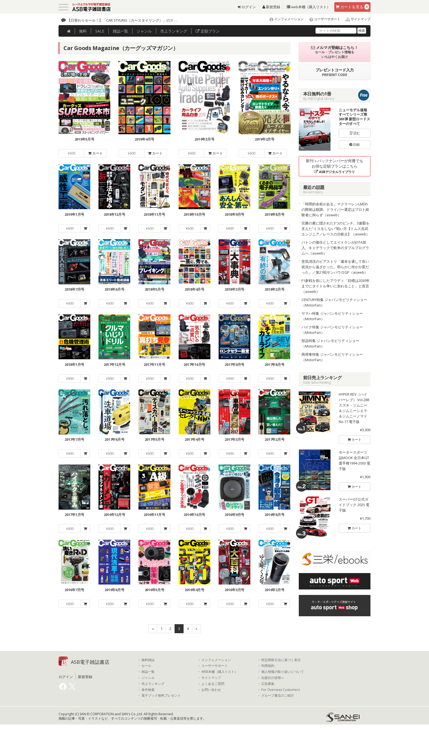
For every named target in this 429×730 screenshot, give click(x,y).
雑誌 (120, 31)
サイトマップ (355, 19)
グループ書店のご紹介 (277, 695)
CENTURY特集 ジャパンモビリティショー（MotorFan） (334, 302)
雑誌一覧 (148, 672)
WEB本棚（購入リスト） (219, 672)
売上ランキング (152, 684)
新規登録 (271, 6)
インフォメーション (284, 19)
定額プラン (208, 31)
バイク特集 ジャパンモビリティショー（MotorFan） (332, 330)
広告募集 (267, 684)
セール (146, 666)
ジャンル (144, 31)
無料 (83, 31)
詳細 (354, 144)
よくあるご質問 (212, 684)
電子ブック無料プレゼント (161, 695)
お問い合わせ (211, 690)
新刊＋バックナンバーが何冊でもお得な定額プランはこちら (334, 166)
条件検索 (148, 690)
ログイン (247, 6)
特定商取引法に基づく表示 (281, 660)
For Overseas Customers (280, 690)
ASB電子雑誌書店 (90, 662)
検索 (361, 30)
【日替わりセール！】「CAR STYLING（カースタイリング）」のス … (122, 20)
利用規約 (267, 666)
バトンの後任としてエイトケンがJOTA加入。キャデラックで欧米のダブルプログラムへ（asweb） (335, 248)
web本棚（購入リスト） (308, 6)
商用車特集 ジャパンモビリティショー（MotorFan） (332, 357)
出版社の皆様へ (272, 678)
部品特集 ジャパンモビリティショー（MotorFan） (330, 343)
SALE (99, 31)
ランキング (173, 31)
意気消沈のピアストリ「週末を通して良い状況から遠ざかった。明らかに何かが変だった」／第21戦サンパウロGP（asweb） (335, 267)
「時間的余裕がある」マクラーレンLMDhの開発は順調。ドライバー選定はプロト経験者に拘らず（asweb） (335, 209)
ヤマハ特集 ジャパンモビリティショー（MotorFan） (332, 316)
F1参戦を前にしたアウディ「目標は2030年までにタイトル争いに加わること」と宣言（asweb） (336, 286)
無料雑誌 (148, 660)
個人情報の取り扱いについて (282, 672)
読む (354, 133)
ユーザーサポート (322, 19)
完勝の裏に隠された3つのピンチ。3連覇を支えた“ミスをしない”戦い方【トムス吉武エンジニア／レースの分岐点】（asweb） (336, 228)
